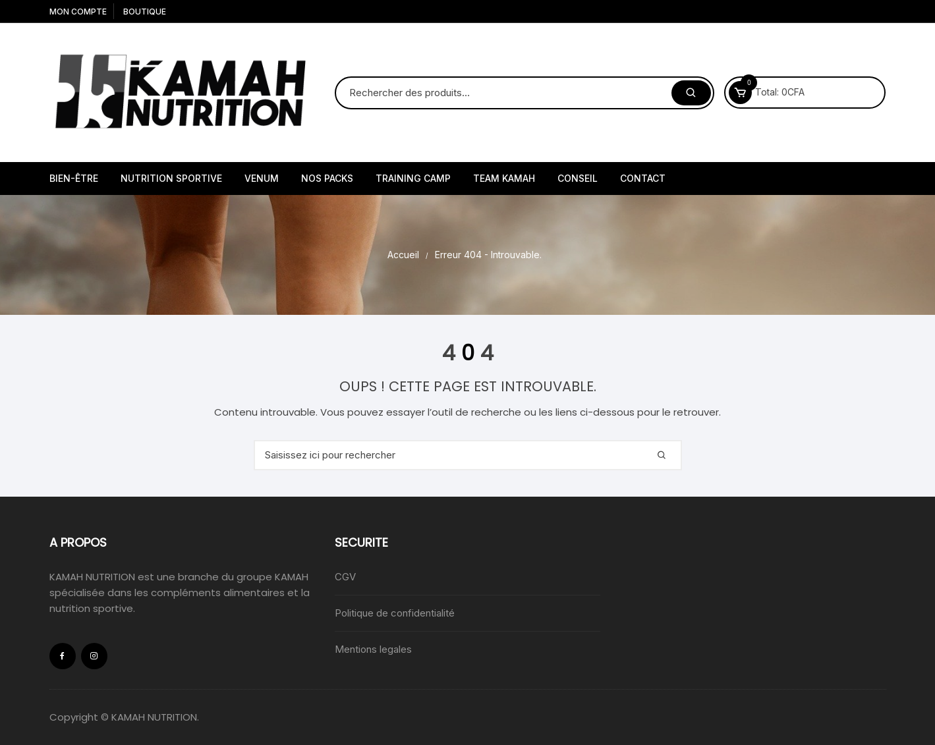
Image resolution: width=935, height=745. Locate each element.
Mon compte (78, 11)
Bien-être (73, 178)
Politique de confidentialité (395, 613)
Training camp (413, 178)
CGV (345, 576)
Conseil (577, 178)
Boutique (144, 11)
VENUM (261, 178)
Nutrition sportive (171, 178)
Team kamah (504, 178)
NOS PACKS (327, 178)
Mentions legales (373, 649)
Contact (643, 178)
